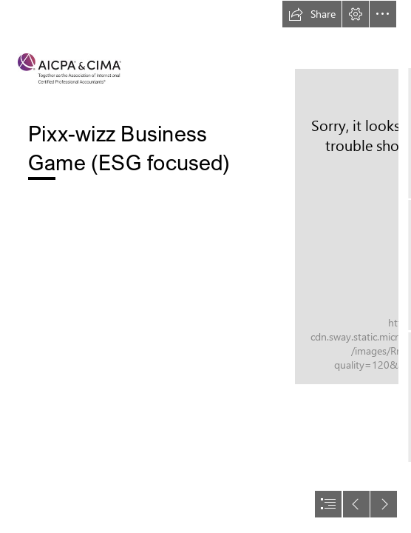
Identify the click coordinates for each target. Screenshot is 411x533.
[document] (205, 266)
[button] (312, 14)
